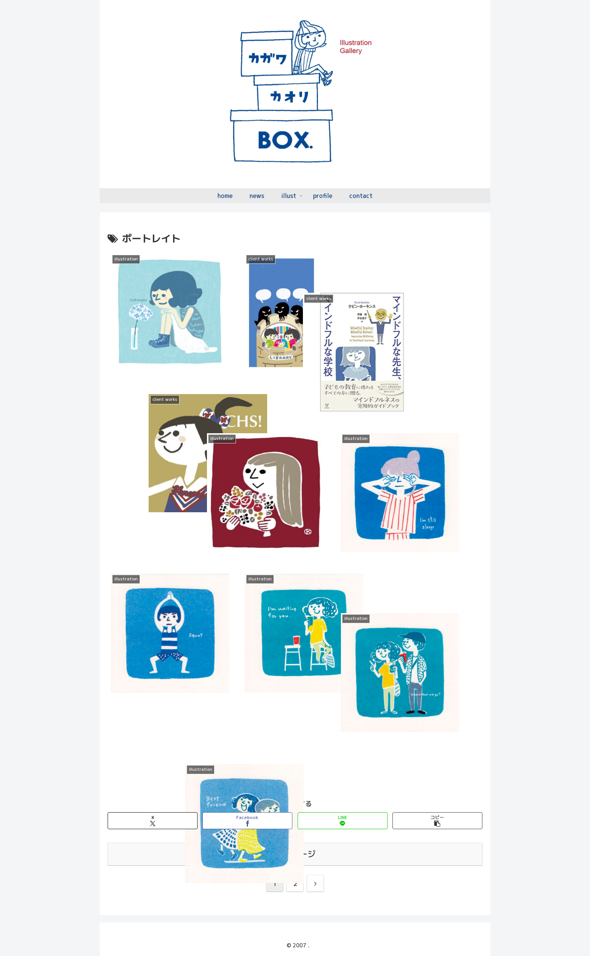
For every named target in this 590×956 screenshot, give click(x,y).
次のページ (295, 854)
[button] (437, 820)
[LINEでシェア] (343, 820)
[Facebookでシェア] (247, 820)
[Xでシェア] (153, 820)
